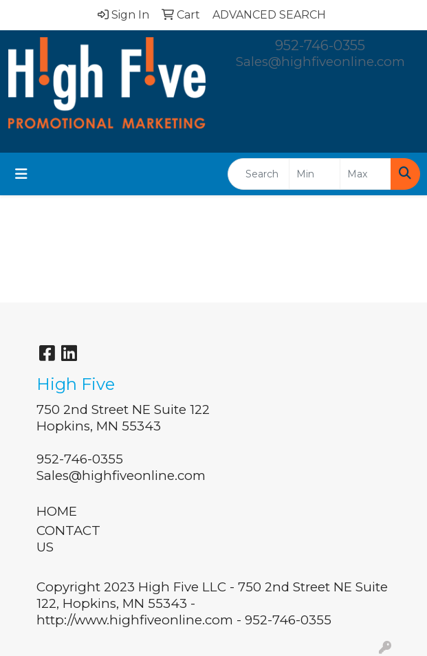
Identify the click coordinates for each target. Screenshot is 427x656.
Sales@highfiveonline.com (320, 61)
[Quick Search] (258, 174)
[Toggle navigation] (21, 174)
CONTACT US (68, 539)
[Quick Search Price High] (365, 174)
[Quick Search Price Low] (314, 174)
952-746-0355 (320, 45)
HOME (56, 511)
